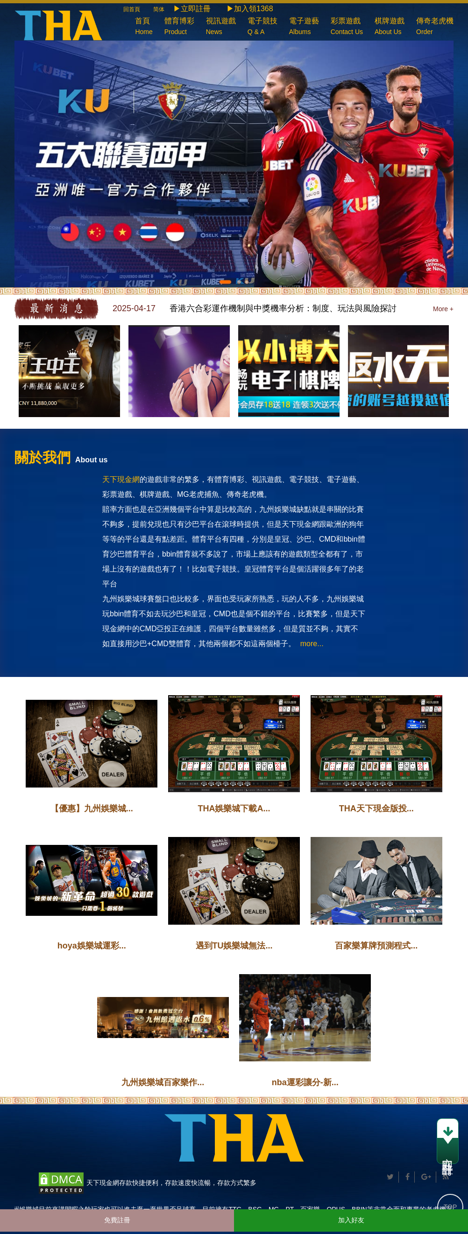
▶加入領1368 (250, 9)
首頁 (143, 27)
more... (312, 644)
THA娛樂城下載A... (234, 808)
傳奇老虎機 (435, 27)
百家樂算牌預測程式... (376, 945)
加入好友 (351, 1220)
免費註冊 (117, 1220)
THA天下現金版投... (376, 808)
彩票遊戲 (347, 27)
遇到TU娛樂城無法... (234, 945)
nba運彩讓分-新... (305, 1082)
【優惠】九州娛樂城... (91, 808)
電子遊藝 (304, 27)
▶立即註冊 (192, 9)
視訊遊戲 (221, 27)
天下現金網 (121, 479)
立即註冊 (447, 1141)
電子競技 (262, 27)
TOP (450, 1207)
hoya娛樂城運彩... (91, 945)
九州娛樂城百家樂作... (162, 1082)
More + (443, 309)
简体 (158, 9)
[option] (283, 309)
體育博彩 (179, 27)
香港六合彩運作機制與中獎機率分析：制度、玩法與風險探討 (283, 308)
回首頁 (137, 9)
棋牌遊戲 (389, 27)
